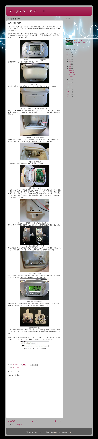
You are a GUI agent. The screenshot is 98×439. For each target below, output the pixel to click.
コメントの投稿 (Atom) (17, 425)
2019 (69, 92)
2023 (69, 82)
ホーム (34, 421)
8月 (70, 61)
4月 (70, 66)
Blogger (70, 432)
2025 (69, 52)
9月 (70, 59)
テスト (15, 367)
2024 (69, 54)
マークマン (79, 40)
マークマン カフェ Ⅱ (27, 11)
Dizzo (55, 432)
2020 (69, 89)
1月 (70, 79)
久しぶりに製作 (72, 75)
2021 (69, 87)
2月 (70, 68)
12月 (70, 56)
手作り (19, 367)
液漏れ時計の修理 (72, 71)
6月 (70, 64)
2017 (69, 96)
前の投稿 (57, 421)
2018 (69, 94)
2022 (69, 84)
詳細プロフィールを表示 (81, 43)
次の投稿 (11, 421)
